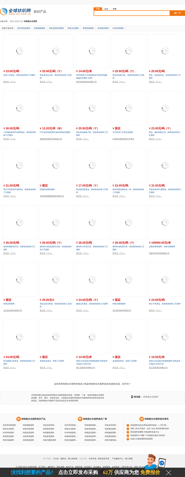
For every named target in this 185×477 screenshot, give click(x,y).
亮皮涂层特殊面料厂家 (112, 425)
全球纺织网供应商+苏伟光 (123, 139)
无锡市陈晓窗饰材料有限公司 (52, 196)
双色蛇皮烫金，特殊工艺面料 (52, 361)
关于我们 (42, 467)
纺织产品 (19, 21)
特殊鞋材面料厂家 (72, 436)
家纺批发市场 (103, 459)
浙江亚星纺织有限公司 (85, 368)
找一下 (177, 13)
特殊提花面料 (28, 433)
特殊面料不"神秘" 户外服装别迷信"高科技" (147, 435)
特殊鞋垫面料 (28, 440)
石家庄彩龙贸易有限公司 (159, 253)
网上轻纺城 (72, 459)
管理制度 (106, 467)
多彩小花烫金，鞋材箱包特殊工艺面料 (19, 75)
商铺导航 (79, 467)
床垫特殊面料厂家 (92, 429)
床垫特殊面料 (88, 28)
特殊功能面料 (8, 440)
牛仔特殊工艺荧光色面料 (123, 132)
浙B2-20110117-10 (142, 467)
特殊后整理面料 (119, 304)
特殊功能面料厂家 (72, 440)
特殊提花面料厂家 (92, 433)
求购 (114, 9)
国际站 (63, 459)
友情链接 (115, 467)
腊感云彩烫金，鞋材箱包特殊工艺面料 (92, 304)
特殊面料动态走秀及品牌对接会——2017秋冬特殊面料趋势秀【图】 (149, 425)
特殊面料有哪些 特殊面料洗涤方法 (144, 432)
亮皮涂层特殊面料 (56, 28)
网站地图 (60, 467)
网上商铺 (129, 459)
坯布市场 (92, 459)
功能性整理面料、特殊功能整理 (162, 247)
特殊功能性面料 (49, 440)
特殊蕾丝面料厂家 (112, 429)
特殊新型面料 (48, 436)
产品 (98, 9)
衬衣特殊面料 (118, 28)
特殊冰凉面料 (73, 28)
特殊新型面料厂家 (112, 436)
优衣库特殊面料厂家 (72, 425)
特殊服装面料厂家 (112, 433)
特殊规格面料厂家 (92, 425)
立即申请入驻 (126, 467)
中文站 (56, 459)
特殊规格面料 (39, 28)
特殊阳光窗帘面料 (47, 189)
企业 (106, 9)
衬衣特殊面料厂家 (72, 433)
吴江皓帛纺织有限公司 (12, 310)
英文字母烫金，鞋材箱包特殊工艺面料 (165, 304)
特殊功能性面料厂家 (112, 440)
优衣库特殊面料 (23, 28)
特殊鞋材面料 (8, 436)
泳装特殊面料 (28, 436)
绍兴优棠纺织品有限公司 (86, 82)
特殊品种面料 (9, 304)
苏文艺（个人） (9, 82)
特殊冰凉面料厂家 (72, 429)
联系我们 (88, 467)
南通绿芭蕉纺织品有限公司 (51, 139)
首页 (12, 21)
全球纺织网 (32, 467)
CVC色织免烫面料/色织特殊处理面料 (55, 132)
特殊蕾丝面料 (103, 28)
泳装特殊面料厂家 (92, 436)
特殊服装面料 (48, 433)
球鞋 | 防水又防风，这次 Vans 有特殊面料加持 (149, 428)
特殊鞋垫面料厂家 (92, 440)
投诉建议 (97, 467)
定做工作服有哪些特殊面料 (141, 439)
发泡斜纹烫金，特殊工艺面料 (125, 361)
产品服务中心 (117, 459)
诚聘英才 (51, 467)
